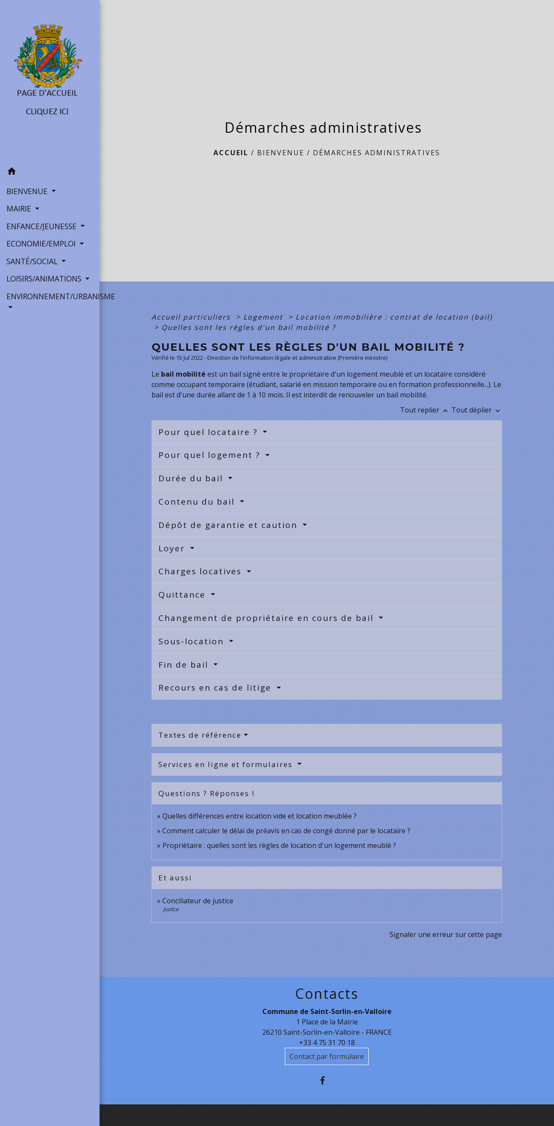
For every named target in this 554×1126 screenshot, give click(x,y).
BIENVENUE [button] (28, 191)
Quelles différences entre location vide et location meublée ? (259, 816)
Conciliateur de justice (197, 900)
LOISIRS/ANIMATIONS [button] (45, 278)
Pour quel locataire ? (209, 432)
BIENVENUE (280, 152)
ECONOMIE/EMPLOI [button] (42, 243)
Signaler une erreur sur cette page (446, 934)
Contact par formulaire (327, 1056)
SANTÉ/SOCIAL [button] (33, 261)
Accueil (230, 152)
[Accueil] (49, 81)
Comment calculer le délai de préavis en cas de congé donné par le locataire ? (286, 830)
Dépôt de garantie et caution (229, 525)
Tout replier (425, 410)
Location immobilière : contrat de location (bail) (394, 317)
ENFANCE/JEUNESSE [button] (42, 226)
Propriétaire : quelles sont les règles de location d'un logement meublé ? (279, 845)
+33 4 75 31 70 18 (327, 1042)
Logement (264, 317)
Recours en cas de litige (216, 687)
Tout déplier (476, 410)
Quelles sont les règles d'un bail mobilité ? (248, 327)
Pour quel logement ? (210, 455)
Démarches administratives (376, 152)
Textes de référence (200, 735)
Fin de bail (184, 664)
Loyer (173, 548)
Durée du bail (192, 478)
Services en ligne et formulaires (226, 764)
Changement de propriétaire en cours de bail (267, 618)
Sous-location (192, 641)
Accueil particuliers (192, 317)
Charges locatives (201, 571)
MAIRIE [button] (19, 208)
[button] (49, 172)
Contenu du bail (198, 501)
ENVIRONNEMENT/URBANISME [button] (49, 296)
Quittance (183, 594)
